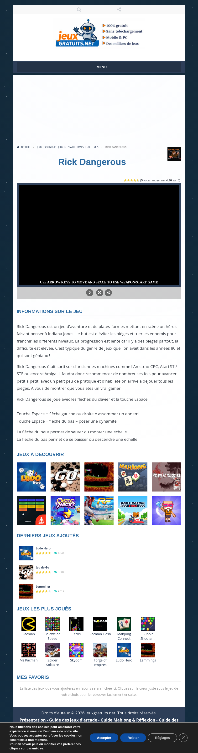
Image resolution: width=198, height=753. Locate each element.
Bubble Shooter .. (148, 636)
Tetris (76, 634)
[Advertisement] (99, 108)
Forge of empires (100, 662)
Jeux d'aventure (47, 147)
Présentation (33, 720)
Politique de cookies (139, 735)
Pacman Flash (100, 634)
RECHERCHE (79, 9)
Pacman (28, 634)
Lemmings (43, 586)
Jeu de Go (42, 567)
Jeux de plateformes (71, 147)
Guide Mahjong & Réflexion (128, 720)
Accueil (25, 147)
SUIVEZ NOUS (119, 9)
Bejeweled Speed (53, 636)
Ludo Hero (43, 548)
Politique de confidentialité (88, 735)
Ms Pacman (28, 660)
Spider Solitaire (52, 662)
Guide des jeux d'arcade (73, 720)
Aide (113, 727)
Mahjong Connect (124, 636)
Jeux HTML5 (92, 147)
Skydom (76, 660)
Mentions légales (40, 735)
